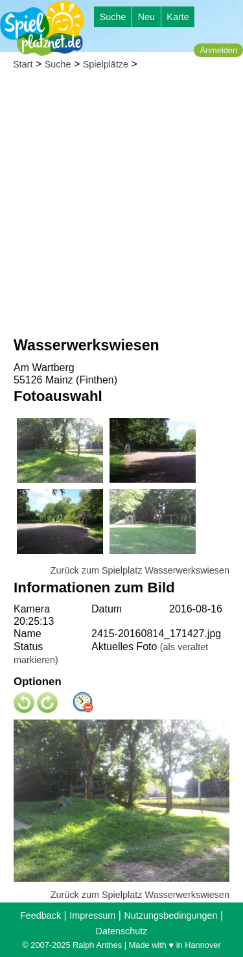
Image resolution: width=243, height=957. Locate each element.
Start (22, 64)
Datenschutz (122, 931)
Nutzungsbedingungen (170, 915)
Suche (113, 17)
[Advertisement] (121, 206)
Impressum (92, 915)
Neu (146, 17)
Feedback (40, 915)
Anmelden (218, 50)
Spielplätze (105, 64)
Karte (178, 17)
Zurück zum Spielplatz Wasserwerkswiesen (140, 570)
